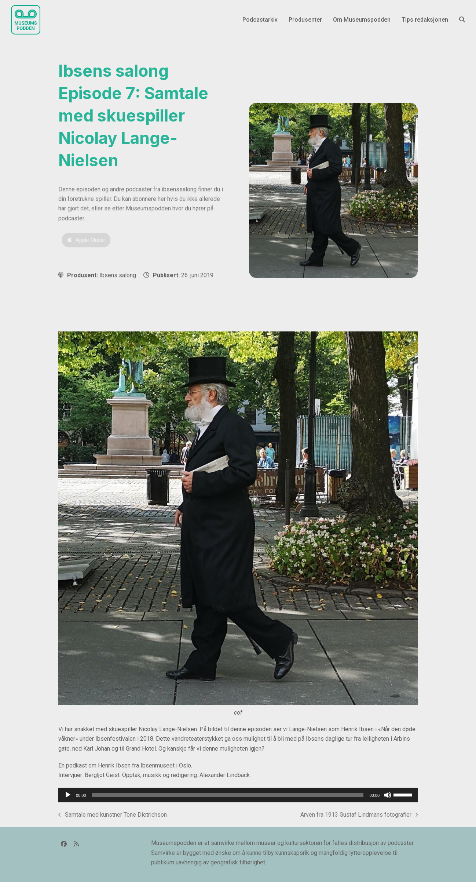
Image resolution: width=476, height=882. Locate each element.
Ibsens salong (117, 275)
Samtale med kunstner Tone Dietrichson (112, 815)
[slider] (228, 795)
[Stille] (387, 795)
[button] (462, 20)
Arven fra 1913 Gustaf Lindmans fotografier (359, 815)
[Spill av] (68, 795)
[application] (238, 795)
